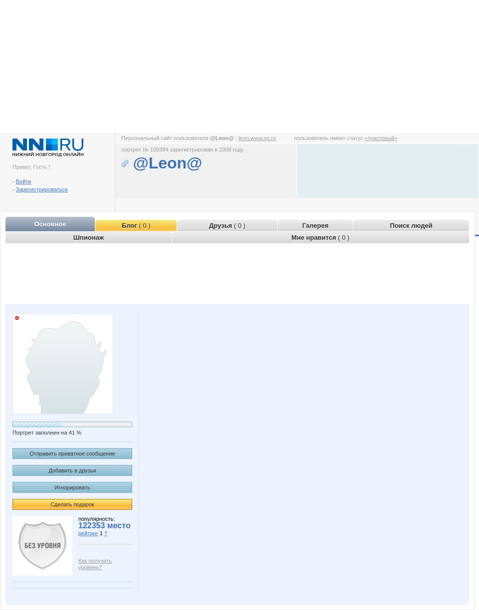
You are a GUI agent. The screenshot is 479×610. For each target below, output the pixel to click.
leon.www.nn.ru (257, 138)
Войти (23, 181)
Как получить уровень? (95, 564)
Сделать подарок (72, 504)
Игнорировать (72, 487)
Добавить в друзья (72, 470)
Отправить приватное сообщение (72, 454)
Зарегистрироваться (42, 189)
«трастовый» (381, 138)
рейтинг (88, 533)
